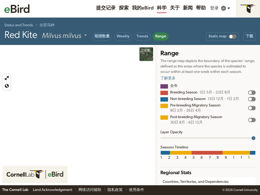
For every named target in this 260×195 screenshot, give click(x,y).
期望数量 (102, 36)
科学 (162, 8)
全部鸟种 (47, 25)
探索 (124, 8)
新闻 (188, 8)
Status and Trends (18, 25)
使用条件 (136, 190)
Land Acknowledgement (53, 190)
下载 (249, 36)
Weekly (123, 36)
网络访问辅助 (90, 190)
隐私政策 (115, 190)
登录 (214, 8)
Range (160, 36)
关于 (175, 8)
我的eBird (143, 8)
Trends (142, 36)
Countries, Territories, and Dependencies (196, 182)
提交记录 (106, 8)
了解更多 (168, 78)
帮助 (201, 8)
